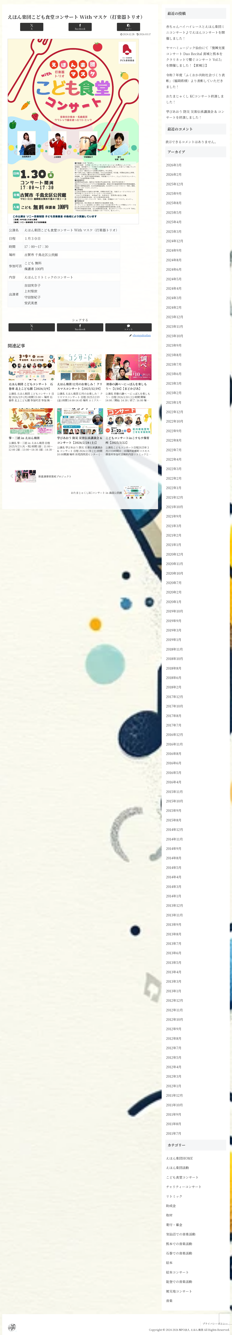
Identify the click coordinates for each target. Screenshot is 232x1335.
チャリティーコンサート (184, 1186)
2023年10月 (174, 335)
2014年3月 (173, 886)
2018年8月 (173, 668)
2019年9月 (173, 620)
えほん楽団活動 (177, 1167)
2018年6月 (173, 677)
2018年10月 (174, 658)
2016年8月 (173, 753)
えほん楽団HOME (179, 1158)
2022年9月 (174, 430)
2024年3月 (174, 297)
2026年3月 (174, 165)
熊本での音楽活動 (179, 1243)
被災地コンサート (179, 1291)
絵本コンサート (177, 1272)
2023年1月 (173, 402)
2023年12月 (174, 316)
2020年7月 (174, 582)
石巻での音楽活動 (179, 1253)
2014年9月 (173, 848)
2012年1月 (173, 1085)
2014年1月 (173, 896)
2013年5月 (173, 962)
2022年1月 (173, 487)
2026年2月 (174, 174)
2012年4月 (173, 1066)
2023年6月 (174, 373)
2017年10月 (174, 706)
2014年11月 (174, 839)
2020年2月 (174, 592)
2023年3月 (174, 383)
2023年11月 (174, 326)
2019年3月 (173, 630)
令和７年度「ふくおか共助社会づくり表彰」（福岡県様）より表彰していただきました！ (195, 80)
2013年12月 (174, 905)
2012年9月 (173, 1028)
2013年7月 (173, 943)
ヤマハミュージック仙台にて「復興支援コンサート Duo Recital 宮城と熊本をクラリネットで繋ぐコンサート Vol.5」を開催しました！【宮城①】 (195, 56)
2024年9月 (174, 250)
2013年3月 (173, 981)
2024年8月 (174, 260)
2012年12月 (174, 1000)
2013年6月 (173, 952)
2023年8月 (174, 354)
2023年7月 (174, 364)
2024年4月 (174, 288)
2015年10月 (174, 801)
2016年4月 (173, 782)
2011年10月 (174, 1105)
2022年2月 (174, 478)
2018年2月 (173, 687)
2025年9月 (174, 193)
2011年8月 (173, 1123)
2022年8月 (174, 440)
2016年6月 (173, 763)
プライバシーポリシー (215, 1323)
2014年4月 (173, 877)
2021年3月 (173, 525)
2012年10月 (174, 1019)
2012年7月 (173, 1047)
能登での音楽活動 (179, 1281)
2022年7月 (174, 449)
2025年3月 (174, 231)
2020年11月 (174, 563)
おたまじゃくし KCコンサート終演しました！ (195, 99)
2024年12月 (174, 240)
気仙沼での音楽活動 (180, 1234)
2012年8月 (173, 1038)
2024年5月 (174, 279)
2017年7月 (173, 725)
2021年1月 (173, 544)
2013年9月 (173, 924)
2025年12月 (174, 184)
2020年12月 (174, 554)
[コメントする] (128, 327)
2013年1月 (173, 991)
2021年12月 (174, 497)
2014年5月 (173, 867)
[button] (128, 27)
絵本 (169, 1262)
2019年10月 (174, 611)
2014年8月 (173, 858)
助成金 (171, 1205)
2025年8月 (174, 202)
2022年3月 (174, 468)
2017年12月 (174, 696)
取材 (169, 1215)
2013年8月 (173, 934)
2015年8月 (173, 820)
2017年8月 (173, 715)
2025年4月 (174, 221)
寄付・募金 (174, 1224)
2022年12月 (174, 411)
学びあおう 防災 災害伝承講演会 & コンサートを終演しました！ (195, 114)
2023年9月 (174, 345)
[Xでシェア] (31, 27)
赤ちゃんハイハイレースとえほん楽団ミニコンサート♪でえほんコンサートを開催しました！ (195, 32)
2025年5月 (174, 212)
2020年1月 (173, 601)
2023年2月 (174, 392)
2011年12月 (174, 1095)
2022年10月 (174, 421)
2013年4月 (173, 971)
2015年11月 (174, 791)
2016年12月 (174, 734)
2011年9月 (173, 1114)
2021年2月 (173, 535)
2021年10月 (174, 506)
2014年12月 (174, 829)
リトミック (174, 1196)
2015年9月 (173, 810)
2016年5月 (173, 772)
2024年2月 (174, 307)
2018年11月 (174, 649)
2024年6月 (174, 269)
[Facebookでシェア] (80, 27)
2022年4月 (174, 459)
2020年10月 (174, 573)
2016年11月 (174, 744)
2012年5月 (173, 1057)
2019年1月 (173, 639)
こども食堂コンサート (182, 1177)
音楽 (169, 1300)
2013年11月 (174, 915)
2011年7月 (173, 1133)
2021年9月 (173, 516)
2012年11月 (174, 1010)
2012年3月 (173, 1076)
